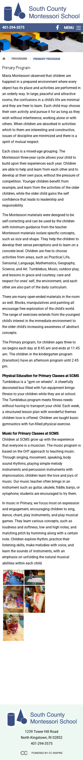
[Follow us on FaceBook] (57, 27)
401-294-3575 (13, 27)
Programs (19, 58)
